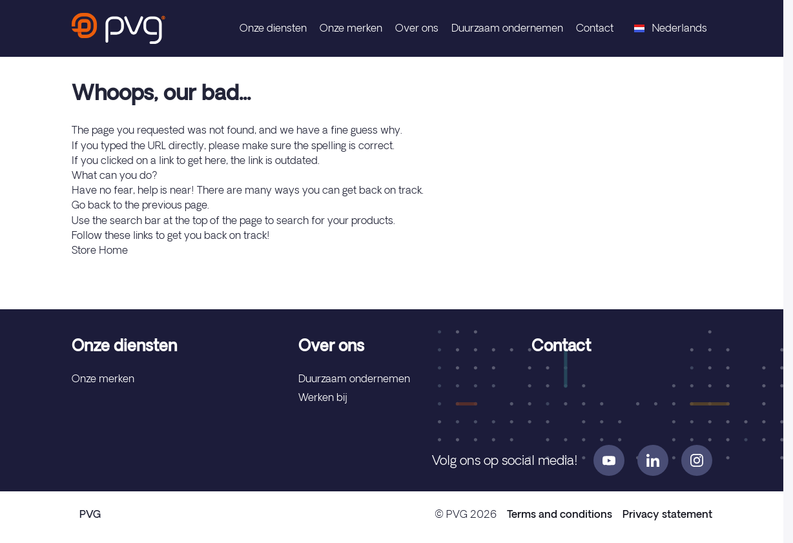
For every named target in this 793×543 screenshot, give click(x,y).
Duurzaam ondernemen (507, 28)
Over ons (416, 28)
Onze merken (351, 28)
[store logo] (118, 28)
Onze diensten (273, 28)
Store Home (100, 250)
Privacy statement (667, 514)
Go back (91, 204)
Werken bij (322, 397)
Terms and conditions (559, 514)
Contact (594, 28)
